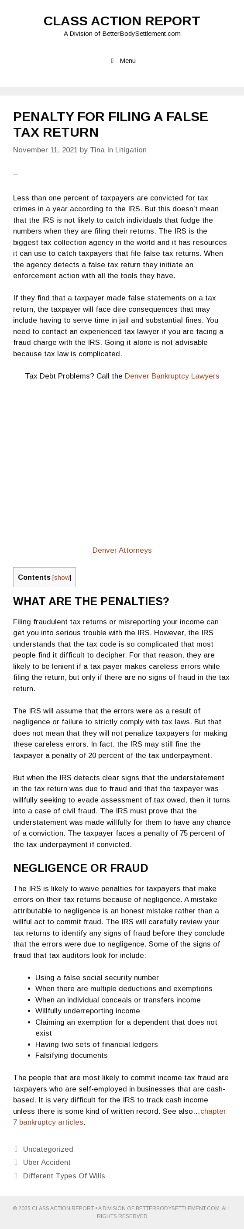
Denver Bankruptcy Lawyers (172, 376)
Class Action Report (122, 21)
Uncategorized (48, 1149)
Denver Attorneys (122, 550)
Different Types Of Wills (64, 1176)
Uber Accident (47, 1162)
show (61, 577)
